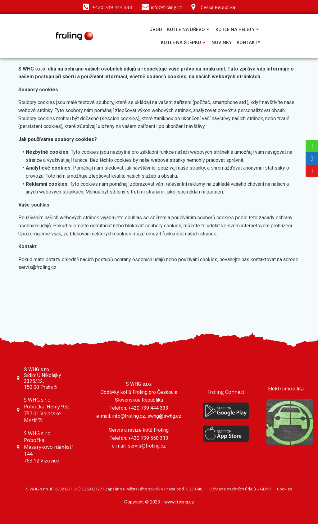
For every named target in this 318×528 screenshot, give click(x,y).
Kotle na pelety (237, 30)
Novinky (221, 43)
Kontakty (247, 43)
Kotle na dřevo (188, 30)
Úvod (154, 30)
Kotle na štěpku (183, 43)
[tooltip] (312, 146)
